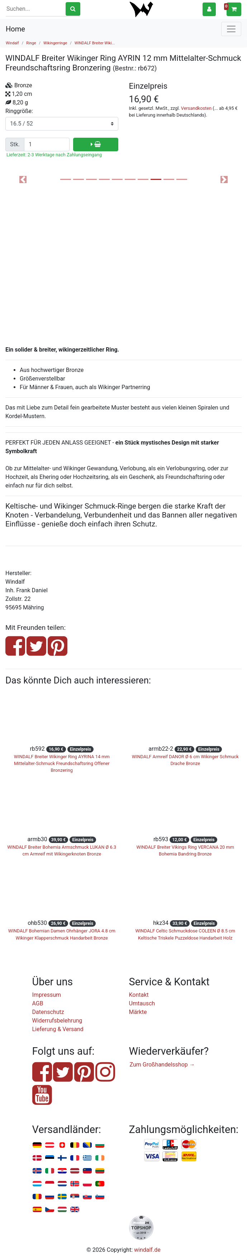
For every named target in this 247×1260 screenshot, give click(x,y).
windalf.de (147, 1249)
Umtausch (142, 1003)
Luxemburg (37, 1184)
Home (15, 29)
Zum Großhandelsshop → (162, 1064)
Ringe (31, 43)
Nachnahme (189, 1157)
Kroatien (62, 1171)
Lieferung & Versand (58, 1029)
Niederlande (62, 1184)
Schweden (62, 1197)
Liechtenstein (87, 1171)
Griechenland (87, 1158)
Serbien (74, 1197)
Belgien (74, 1145)
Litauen (99, 1171)
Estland (49, 1158)
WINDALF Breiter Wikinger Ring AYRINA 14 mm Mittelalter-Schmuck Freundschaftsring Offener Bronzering (62, 763)
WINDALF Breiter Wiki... (95, 43)
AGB (37, 1003)
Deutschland (37, 1145)
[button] (209, 9)
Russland (49, 1197)
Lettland (74, 1171)
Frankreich (74, 1158)
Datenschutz (48, 1012)
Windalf (12, 43)
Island (37, 1171)
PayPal (152, 1144)
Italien (49, 1171)
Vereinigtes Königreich (74, 1210)
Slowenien (99, 1197)
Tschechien (49, 1210)
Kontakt (139, 994)
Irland (99, 1158)
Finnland (62, 1158)
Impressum (46, 994)
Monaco (49, 1184)
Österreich (49, 1145)
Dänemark (37, 1158)
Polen (87, 1184)
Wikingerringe (55, 43)
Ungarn (62, 1210)
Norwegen (74, 1184)
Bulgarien (99, 1145)
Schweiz (62, 1145)
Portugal (99, 1184)
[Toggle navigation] (231, 29)
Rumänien (37, 1197)
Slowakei (87, 1197)
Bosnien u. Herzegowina (87, 1145)
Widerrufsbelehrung (57, 1020)
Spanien (37, 1210)
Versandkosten (196, 108)
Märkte (138, 1012)
